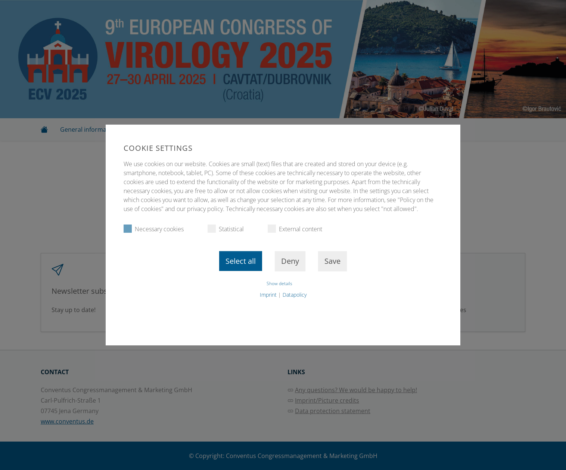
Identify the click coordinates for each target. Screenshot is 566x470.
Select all (241, 261)
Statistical (226, 229)
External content (295, 229)
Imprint (268, 294)
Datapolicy (295, 294)
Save (332, 261)
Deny (290, 261)
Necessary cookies (154, 229)
